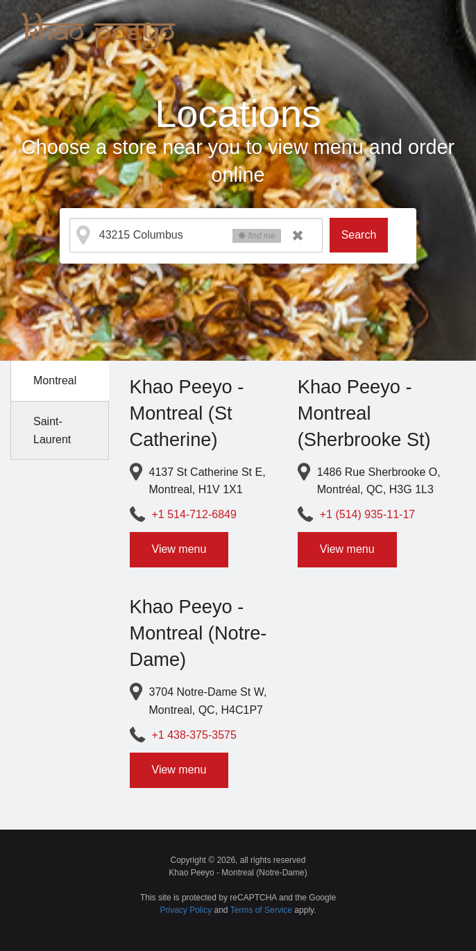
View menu (179, 549)
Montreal (54, 380)
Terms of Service (261, 910)
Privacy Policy (186, 910)
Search (359, 235)
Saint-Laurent (52, 430)
